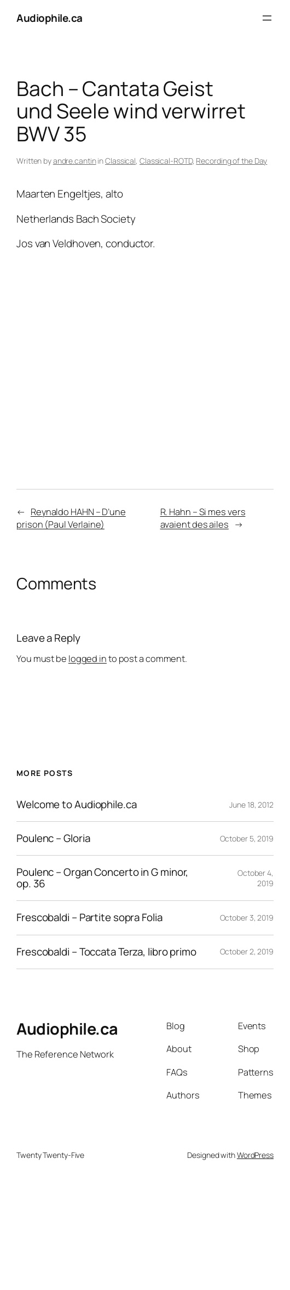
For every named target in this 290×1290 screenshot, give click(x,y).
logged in (87, 659)
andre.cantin (74, 161)
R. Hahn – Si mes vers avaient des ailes (203, 518)
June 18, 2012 (251, 804)
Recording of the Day (231, 161)
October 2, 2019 (247, 951)
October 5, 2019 (247, 838)
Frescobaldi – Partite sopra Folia (89, 917)
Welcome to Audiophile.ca (76, 804)
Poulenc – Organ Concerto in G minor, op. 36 (102, 878)
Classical (120, 161)
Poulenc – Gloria (53, 838)
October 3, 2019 (247, 917)
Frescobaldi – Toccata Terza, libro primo (106, 952)
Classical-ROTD (166, 161)
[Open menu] (267, 18)
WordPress (255, 1155)
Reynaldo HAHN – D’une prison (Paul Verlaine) (71, 518)
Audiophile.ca (49, 18)
